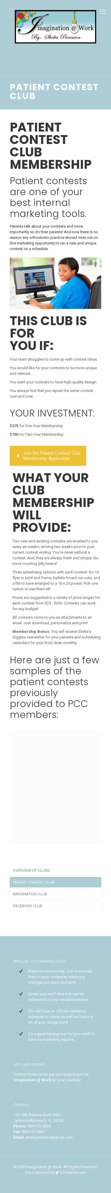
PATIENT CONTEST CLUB (33, 882)
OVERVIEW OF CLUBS (31, 870)
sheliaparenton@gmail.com (49, 1137)
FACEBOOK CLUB (27, 906)
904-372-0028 (39, 1126)
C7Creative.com (73, 1172)
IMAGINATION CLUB (30, 894)
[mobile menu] (103, 12)
